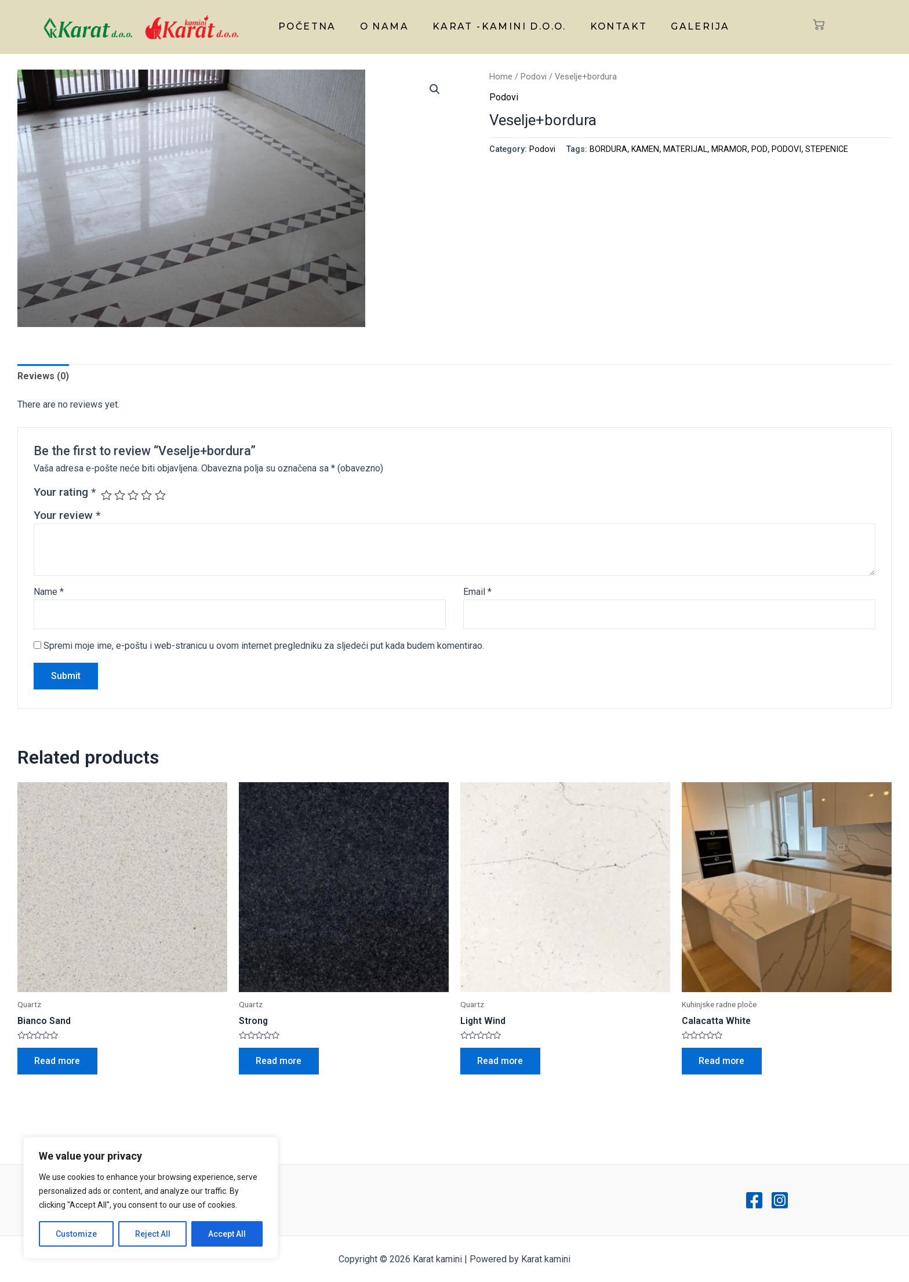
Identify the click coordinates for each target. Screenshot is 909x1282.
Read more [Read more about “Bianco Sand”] (58, 1061)
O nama (386, 25)
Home (500, 76)
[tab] (43, 376)
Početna (311, 25)
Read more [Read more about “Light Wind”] (501, 1061)
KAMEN (645, 149)
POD (760, 149)
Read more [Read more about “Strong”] (279, 1061)
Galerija (696, 25)
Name (49, 592)
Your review (67, 515)
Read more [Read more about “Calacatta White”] (722, 1061)
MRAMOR (730, 149)
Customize (76, 1234)
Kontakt (617, 25)
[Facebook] (754, 1200)
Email (477, 592)
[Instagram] (779, 1200)
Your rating (65, 492)
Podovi (534, 76)
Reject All (152, 1234)
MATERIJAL (686, 149)
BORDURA (608, 149)
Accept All (227, 1234)
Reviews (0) (43, 376)
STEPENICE (827, 149)
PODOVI (787, 149)
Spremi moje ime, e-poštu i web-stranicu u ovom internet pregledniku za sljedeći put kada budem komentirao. (263, 646)
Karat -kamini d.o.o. (499, 25)
